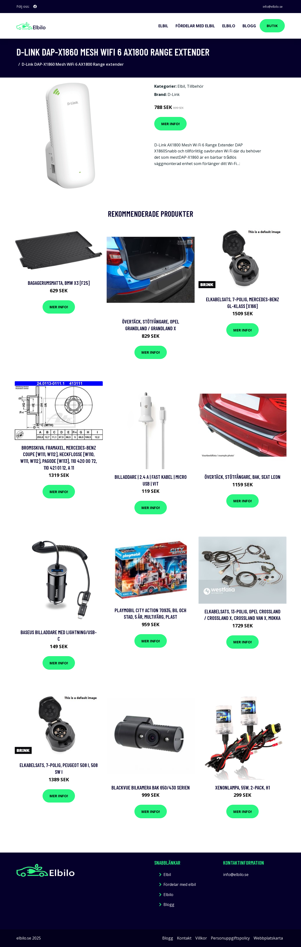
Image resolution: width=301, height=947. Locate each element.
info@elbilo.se (270, 6)
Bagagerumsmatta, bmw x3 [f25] (59, 283)
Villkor (201, 937)
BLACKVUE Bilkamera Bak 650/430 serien (150, 787)
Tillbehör (195, 86)
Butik (272, 25)
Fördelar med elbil (195, 25)
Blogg (249, 25)
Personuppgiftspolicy (230, 937)
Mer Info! (170, 123)
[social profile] (35, 6)
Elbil (163, 25)
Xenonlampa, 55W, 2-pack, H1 (242, 787)
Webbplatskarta (268, 937)
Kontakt (184, 937)
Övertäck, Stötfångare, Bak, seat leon (242, 477)
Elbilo (228, 25)
